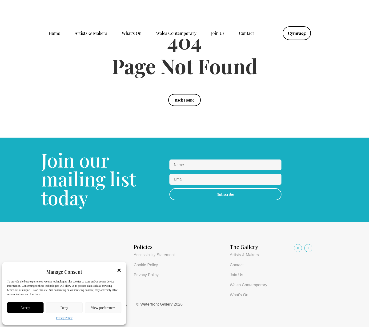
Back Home (184, 100)
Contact (246, 34)
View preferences (103, 308)
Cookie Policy (146, 265)
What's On (239, 295)
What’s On (131, 34)
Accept (25, 308)
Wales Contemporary (176, 34)
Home (54, 34)
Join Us (217, 34)
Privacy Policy (64, 318)
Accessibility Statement (154, 255)
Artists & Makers (91, 34)
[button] (119, 270)
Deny (64, 308)
